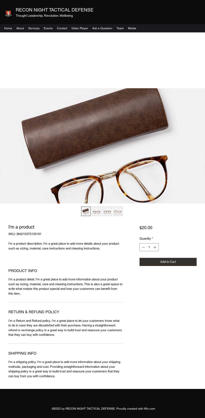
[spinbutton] (149, 247)
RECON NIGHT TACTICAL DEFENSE (55, 10)
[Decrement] (143, 247)
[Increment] (155, 247)
